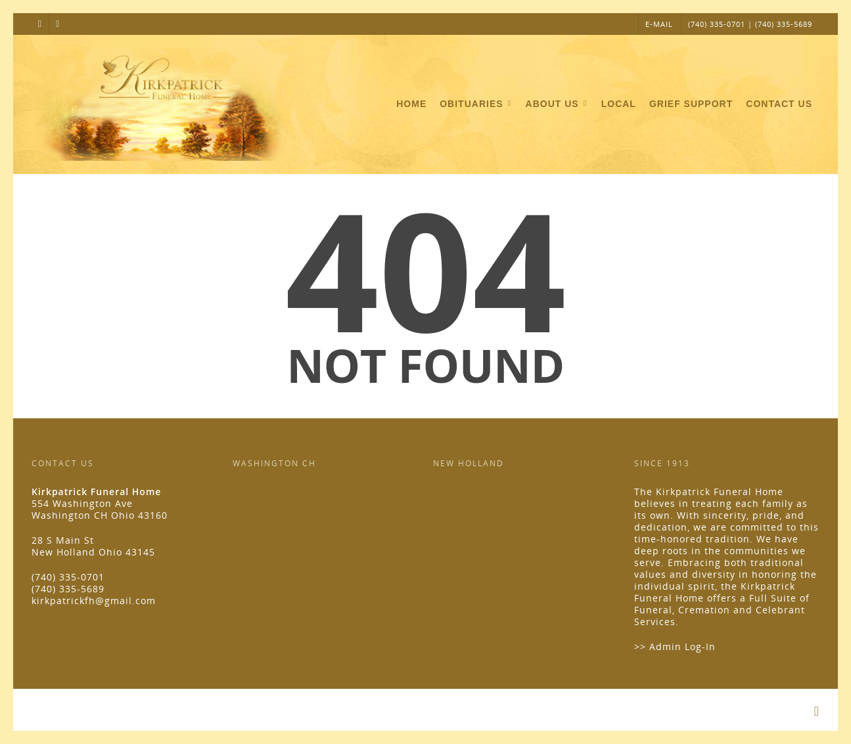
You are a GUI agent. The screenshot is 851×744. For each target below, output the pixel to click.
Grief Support (691, 103)
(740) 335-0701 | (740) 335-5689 (750, 24)
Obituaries (476, 104)
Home (411, 103)
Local (618, 103)
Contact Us (779, 103)
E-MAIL (659, 24)
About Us (557, 104)
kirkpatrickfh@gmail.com (94, 600)
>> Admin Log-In (675, 646)
